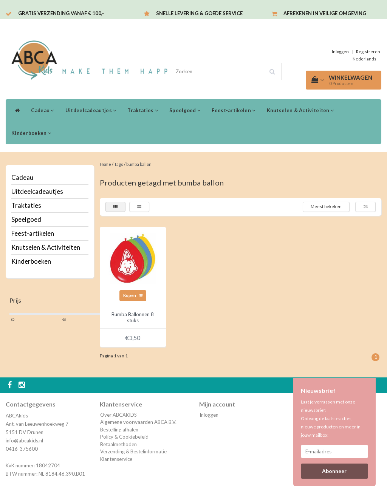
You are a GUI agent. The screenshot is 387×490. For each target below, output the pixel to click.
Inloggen (340, 51)
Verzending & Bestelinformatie (133, 451)
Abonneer (334, 471)
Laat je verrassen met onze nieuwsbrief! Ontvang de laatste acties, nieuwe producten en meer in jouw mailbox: (331, 418)
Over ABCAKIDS (118, 415)
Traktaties (142, 110)
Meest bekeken (326, 206)
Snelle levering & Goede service (199, 13)
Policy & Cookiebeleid (124, 437)
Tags (118, 164)
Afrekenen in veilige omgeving (324, 13)
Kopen (132, 295)
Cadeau (42, 110)
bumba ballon (139, 164)
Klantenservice (116, 459)
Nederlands (364, 58)
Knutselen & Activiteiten (300, 110)
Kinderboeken (31, 133)
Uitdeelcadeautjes (90, 110)
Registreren (368, 51)
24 (365, 206)
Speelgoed (184, 110)
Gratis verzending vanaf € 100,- (61, 13)
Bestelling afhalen (119, 430)
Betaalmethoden (118, 444)
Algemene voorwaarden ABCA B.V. (138, 422)
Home (105, 164)
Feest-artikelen (233, 110)
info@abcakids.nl (24, 440)
